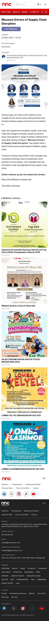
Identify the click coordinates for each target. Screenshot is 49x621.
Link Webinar (11, 29)
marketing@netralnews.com (12, 550)
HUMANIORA (41, 579)
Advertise (5, 484)
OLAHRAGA (42, 568)
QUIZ (12, 579)
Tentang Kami (17, 484)
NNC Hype (5, 597)
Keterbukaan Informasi (18, 593)
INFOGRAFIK (28, 572)
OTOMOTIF (32, 568)
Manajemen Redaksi (33, 484)
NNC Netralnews (13, 615)
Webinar (32, 593)
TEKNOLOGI (17, 572)
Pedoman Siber (7, 488)
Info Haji (14, 597)
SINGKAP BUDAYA (17, 576)
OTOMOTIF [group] (34, 12)
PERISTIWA (5, 568)
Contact (36, 488)
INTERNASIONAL (22, 579)
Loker (18, 583)
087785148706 (7, 535)
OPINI (38, 572)
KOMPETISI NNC (7, 583)
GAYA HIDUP (6, 572)
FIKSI (33, 579)
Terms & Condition (23, 488)
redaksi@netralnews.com (11, 543)
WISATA (15, 568)
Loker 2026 (41, 593)
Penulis (4, 593)
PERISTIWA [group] (6, 12)
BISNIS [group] (25, 12)
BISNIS (22, 568)
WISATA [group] (16, 12)
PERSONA (5, 576)
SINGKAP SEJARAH (33, 576)
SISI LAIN (5, 579)
